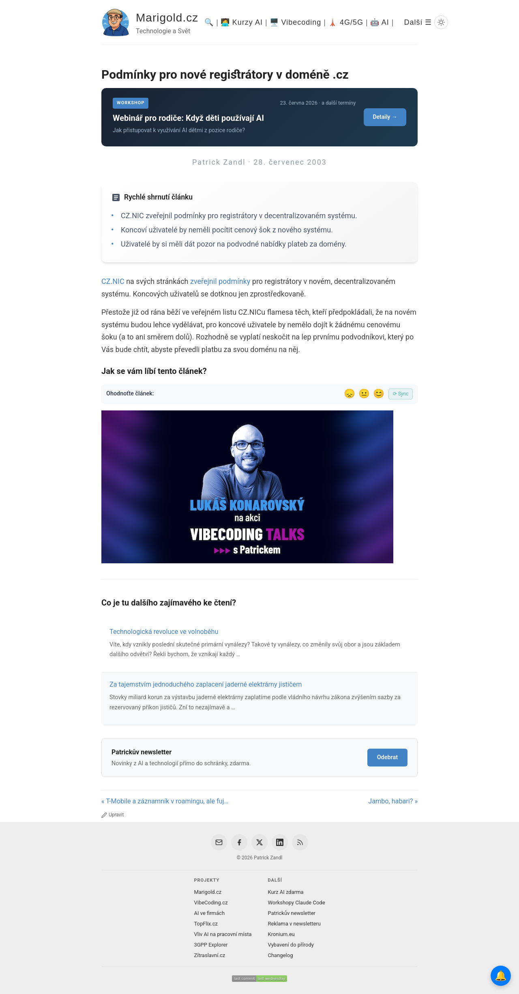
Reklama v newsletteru (294, 924)
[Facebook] (239, 842)
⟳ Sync (401, 394)
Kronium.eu (281, 934)
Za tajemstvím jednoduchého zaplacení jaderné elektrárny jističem (205, 684)
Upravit (112, 815)
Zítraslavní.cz (209, 955)
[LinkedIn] (280, 842)
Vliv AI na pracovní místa (222, 934)
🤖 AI (379, 22)
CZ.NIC (112, 281)
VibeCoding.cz (210, 903)
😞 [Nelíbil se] (349, 394)
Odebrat (387, 757)
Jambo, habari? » (393, 801)
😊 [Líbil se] (378, 394)
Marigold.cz (167, 17)
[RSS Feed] (300, 842)
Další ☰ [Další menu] (418, 22)
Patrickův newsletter (292, 913)
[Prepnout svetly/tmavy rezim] (441, 22)
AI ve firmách (209, 913)
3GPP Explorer (210, 945)
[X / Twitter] (259, 842)
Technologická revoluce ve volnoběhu (163, 631)
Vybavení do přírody (291, 945)
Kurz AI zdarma (286, 892)
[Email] (219, 842)
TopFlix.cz (205, 924)
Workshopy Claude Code (296, 903)
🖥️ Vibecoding (296, 22)
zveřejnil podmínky (221, 281)
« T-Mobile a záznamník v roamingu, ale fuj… (164, 801)
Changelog (280, 955)
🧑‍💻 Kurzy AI (242, 22)
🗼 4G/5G (345, 22)
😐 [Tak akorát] (364, 394)
